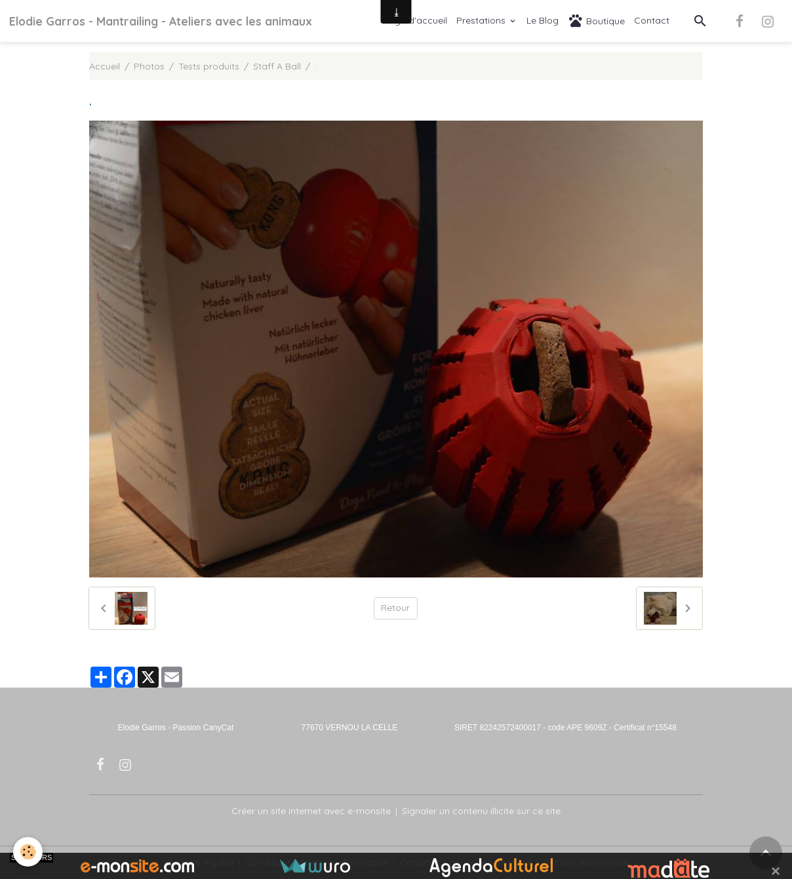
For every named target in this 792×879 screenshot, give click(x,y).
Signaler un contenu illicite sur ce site (481, 811)
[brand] (160, 20)
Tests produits (208, 66)
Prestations (482, 20)
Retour (395, 608)
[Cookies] (28, 852)
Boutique (596, 21)
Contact (651, 20)
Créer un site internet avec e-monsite (311, 811)
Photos (149, 66)
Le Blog (542, 20)
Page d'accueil (415, 20)
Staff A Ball (277, 66)
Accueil (104, 66)
